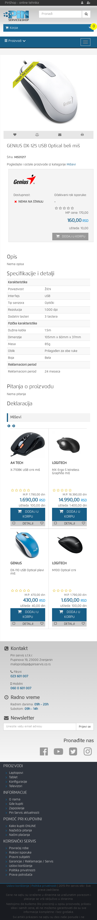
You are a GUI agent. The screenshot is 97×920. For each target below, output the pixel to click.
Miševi (71, 164)
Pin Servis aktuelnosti (24, 812)
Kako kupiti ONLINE (22, 826)
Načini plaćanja (19, 835)
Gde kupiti (16, 803)
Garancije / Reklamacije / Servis (31, 861)
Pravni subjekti (19, 857)
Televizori (15, 786)
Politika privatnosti (22, 870)
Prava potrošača (20, 874)
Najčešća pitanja (20, 830)
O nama (14, 799)
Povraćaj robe (19, 848)
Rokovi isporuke (20, 852)
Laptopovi (16, 772)
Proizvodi (12, 41)
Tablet (13, 777)
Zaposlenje (16, 808)
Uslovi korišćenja (20, 866)
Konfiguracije (18, 781)
